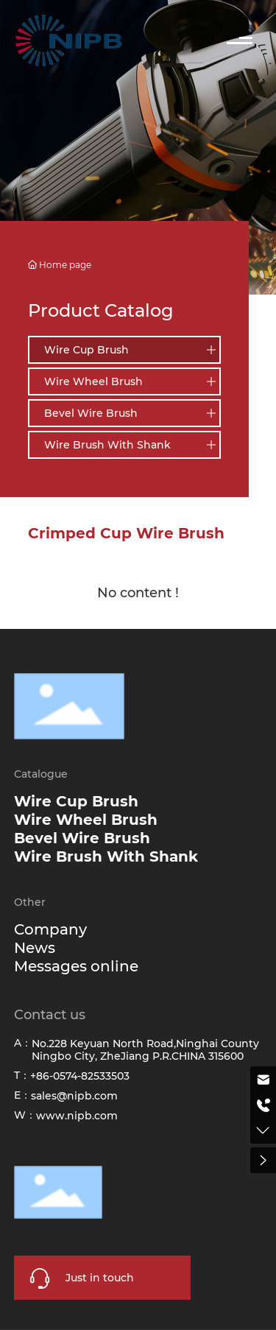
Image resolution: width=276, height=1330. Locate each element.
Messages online (76, 966)
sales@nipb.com (74, 1095)
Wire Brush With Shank (107, 444)
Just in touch (100, 1277)
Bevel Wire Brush (91, 413)
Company (50, 929)
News (34, 948)
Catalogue (41, 774)
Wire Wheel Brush (93, 381)
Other (30, 902)
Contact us (49, 1015)
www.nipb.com (77, 1115)
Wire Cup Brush (86, 349)
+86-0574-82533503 (80, 1076)
